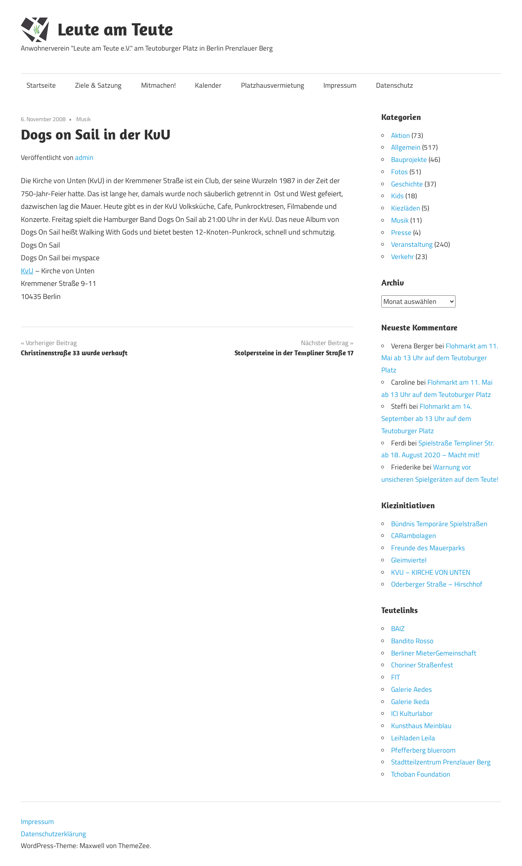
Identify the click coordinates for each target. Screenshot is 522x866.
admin (84, 157)
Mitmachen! (158, 85)
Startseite (41, 85)
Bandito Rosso (412, 640)
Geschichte (407, 184)
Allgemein (405, 147)
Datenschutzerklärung (53, 833)
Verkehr (402, 256)
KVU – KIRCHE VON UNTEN (430, 572)
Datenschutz (394, 85)
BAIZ (398, 628)
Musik (83, 119)
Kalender (208, 85)
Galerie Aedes (411, 689)
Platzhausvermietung (272, 85)
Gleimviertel (409, 559)
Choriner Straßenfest (422, 665)
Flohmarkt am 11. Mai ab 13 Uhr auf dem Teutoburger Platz (439, 357)
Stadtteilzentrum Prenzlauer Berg (441, 762)
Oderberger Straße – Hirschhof (436, 584)
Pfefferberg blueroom (423, 749)
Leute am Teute (115, 29)
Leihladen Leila (413, 737)
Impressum (339, 85)
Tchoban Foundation (420, 774)
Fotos (399, 171)
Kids (397, 195)
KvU (27, 270)
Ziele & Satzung (98, 85)
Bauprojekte (409, 159)
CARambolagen (413, 535)
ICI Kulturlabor (412, 713)
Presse (401, 232)
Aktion (400, 135)
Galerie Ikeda (410, 701)
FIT (395, 677)
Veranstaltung (412, 244)
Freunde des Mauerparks (428, 548)
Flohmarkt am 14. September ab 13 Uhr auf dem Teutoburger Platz (426, 418)
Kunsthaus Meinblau (421, 725)
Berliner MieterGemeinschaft (433, 652)
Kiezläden (405, 208)
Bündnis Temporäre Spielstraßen (439, 523)
